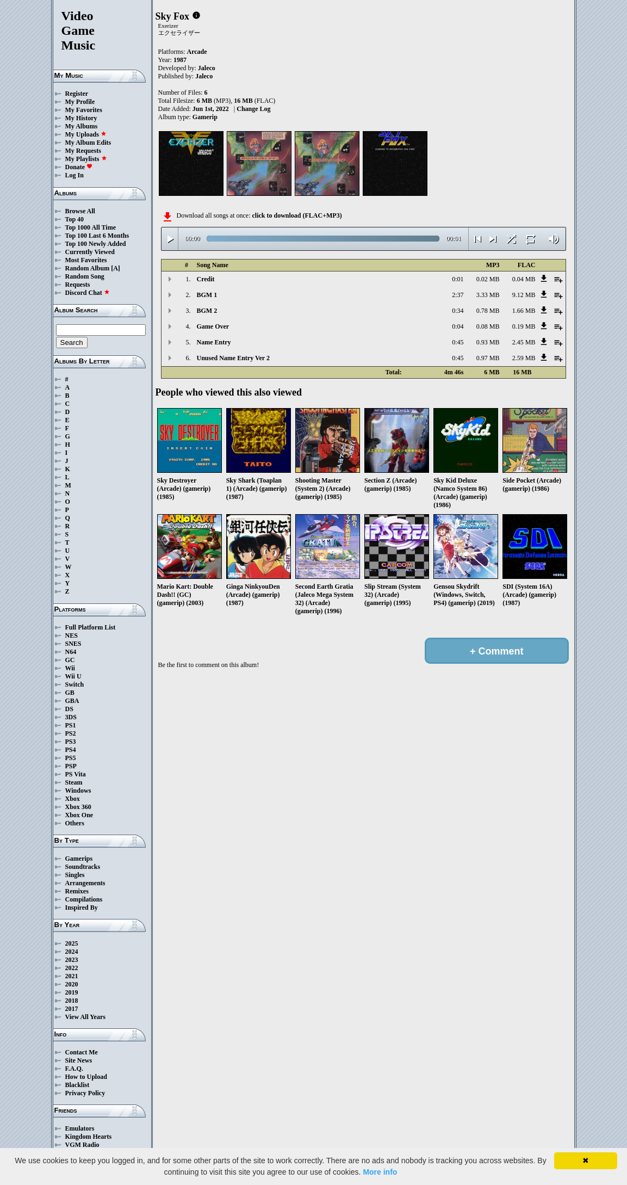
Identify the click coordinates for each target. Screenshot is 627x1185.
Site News (78, 1060)
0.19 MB (524, 326)
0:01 (457, 279)
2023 (71, 960)
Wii (70, 668)
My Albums (81, 126)
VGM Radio (82, 1145)
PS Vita (75, 774)
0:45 (457, 342)
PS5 (70, 758)
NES (71, 635)
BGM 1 (207, 295)
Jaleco (206, 68)
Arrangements (85, 883)
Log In (74, 175)
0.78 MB (488, 310)
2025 (71, 943)
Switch (74, 684)
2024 (71, 951)
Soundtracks (83, 867)
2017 (71, 1009)
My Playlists (86, 159)
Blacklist (77, 1085)
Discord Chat (87, 293)
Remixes (77, 891)
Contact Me (81, 1052)
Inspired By (81, 907)
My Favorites (83, 110)
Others (74, 823)
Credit (206, 279)
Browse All (80, 211)
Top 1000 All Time (90, 227)
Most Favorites (86, 260)
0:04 (457, 326)
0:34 (457, 310)
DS (69, 709)
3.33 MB (488, 295)
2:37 (457, 295)
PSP (71, 766)
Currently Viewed (90, 252)
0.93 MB (488, 342)
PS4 (70, 750)
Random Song (84, 276)
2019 (71, 992)
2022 (71, 968)
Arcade (197, 51)
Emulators (80, 1128)
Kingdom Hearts (88, 1136)
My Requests (83, 151)
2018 (71, 1000)
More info (380, 1172)
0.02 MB (488, 279)
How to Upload (86, 1077)
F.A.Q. (74, 1068)
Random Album (87, 268)
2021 (71, 976)
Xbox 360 (78, 807)
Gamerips (79, 858)
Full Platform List (90, 627)
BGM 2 (207, 310)
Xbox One (79, 815)
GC (70, 660)
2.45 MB (524, 342)
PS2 (70, 733)
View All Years (85, 1017)
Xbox (72, 799)
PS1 (70, 725)
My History (81, 118)
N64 (71, 652)
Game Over (213, 326)
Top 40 (74, 219)
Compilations (84, 899)
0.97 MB (488, 358)
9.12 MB (524, 295)
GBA (72, 701)
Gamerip (205, 117)
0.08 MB (488, 326)
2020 (71, 984)
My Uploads (86, 134)
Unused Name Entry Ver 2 (233, 358)
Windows (78, 790)
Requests (77, 284)
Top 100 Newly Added (95, 244)
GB (70, 692)
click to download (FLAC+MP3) (297, 215)
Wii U (73, 676)
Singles (75, 875)
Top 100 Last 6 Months (97, 235)
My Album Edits (88, 142)
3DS (71, 717)
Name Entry (214, 342)
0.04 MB (524, 279)
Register (77, 93)
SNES (73, 643)
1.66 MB (524, 310)
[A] (115, 268)
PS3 (70, 741)
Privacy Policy (85, 1093)
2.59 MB (524, 358)
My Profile (80, 102)
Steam (74, 782)
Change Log (253, 109)
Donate (79, 167)
